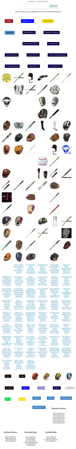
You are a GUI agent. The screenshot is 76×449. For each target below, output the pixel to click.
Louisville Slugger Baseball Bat (30, 442)
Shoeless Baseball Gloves (59, 421)
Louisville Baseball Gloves (59, 417)
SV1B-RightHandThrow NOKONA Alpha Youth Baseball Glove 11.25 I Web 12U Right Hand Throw (32, 284)
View (7, 399)
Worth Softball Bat (51, 441)
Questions (9, 388)
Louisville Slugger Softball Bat (51, 439)
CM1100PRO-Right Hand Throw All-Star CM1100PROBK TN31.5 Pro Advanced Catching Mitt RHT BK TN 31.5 (55, 297)
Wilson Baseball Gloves (58, 416)
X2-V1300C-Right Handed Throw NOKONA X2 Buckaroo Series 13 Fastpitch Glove (31, 343)
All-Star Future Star (11, 55)
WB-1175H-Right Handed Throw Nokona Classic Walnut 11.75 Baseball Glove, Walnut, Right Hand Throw (19, 368)
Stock (7, 376)
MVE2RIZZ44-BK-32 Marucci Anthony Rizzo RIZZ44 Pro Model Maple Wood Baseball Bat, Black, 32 (43, 272)
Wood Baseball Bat (30, 439)
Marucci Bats (48, 21)
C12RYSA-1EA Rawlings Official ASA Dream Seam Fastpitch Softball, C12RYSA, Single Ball (7, 355)
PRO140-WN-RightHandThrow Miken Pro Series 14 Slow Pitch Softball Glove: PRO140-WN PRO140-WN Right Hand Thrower (32, 321)
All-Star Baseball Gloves (59, 423)
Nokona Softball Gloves (10, 437)
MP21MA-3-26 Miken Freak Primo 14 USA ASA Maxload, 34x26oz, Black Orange (19, 282)
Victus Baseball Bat (30, 438)
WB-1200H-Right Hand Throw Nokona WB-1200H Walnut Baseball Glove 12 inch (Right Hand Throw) (19, 333)
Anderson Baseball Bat (30, 441)
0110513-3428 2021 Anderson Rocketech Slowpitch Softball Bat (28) (55, 282)
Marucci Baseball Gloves (59, 413)
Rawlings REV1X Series (31, 43)
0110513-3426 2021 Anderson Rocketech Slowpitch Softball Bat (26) (55, 306)
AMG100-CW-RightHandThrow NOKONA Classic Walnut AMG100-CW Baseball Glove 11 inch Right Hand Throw (68, 298)
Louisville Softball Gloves (10, 439)
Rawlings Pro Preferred (51, 32)
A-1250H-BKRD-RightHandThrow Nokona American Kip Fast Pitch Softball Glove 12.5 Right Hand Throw (32, 356)
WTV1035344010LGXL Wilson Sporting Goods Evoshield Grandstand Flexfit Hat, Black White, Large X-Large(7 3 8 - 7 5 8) (46, 298)
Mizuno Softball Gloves (10, 441)
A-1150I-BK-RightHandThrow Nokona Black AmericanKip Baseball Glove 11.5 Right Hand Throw (20, 295)
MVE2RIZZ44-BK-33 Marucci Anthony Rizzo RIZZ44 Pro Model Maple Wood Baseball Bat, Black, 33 (19, 344)
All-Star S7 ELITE (33, 55)
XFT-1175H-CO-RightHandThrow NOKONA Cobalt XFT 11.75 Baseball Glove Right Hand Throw (20, 356)
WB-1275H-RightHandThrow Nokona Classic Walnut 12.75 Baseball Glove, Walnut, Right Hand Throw (68, 320)
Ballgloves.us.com (39, 407)
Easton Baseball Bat (30, 444)
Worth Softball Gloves (10, 438)
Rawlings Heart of (29, 32)
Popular (50, 398)
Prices (22, 399)
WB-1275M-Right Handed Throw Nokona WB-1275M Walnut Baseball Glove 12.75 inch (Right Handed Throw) (19, 274)
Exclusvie (36, 398)
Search (53, 6)
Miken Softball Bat (51, 438)
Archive (9, 21)
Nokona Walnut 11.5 (55, 66)
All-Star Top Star (53, 43)
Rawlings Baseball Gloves (59, 418)
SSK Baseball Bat (30, 445)
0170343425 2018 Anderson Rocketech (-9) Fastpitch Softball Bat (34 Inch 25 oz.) (30, 271)
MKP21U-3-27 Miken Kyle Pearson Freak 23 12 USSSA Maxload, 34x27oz (42, 318)
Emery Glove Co (33, 66)
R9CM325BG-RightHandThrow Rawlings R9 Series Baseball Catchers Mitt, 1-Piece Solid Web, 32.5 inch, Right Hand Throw (56, 357)
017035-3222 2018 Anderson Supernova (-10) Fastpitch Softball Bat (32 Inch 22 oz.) (54, 320)
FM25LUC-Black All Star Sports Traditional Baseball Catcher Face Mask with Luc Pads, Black (19, 320)
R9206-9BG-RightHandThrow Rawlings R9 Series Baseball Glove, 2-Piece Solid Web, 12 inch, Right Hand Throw (68, 357)
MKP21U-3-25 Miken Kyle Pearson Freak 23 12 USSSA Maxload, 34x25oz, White (42, 331)
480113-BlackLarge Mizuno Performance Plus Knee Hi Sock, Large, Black (18, 306)
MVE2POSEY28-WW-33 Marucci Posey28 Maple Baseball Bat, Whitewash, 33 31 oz (8, 307)
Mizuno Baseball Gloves (58, 420)
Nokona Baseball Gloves (59, 414)
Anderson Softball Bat (51, 437)
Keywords (10, 32)
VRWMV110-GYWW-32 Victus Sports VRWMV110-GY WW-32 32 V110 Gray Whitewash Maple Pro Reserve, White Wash (7, 285)
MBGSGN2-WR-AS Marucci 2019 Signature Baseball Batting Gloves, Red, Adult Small (42, 355)
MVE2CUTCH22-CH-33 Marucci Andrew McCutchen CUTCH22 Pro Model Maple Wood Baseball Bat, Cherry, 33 (56, 345)
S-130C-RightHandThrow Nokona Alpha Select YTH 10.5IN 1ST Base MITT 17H (32, 294)
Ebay (22, 376)
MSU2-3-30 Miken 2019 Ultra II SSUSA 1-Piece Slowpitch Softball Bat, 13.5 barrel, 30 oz (30, 332)
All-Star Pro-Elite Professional (57, 55)
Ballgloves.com (27, 21)
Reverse (25, 388)
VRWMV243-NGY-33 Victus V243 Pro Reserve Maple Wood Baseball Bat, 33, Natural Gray (30, 307)
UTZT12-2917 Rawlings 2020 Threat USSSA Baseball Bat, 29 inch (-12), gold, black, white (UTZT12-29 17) (43, 285)
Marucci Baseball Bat (31, 437)
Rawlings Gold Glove (12, 66)
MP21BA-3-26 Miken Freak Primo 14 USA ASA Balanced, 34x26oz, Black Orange (7, 318)
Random (56, 388)
